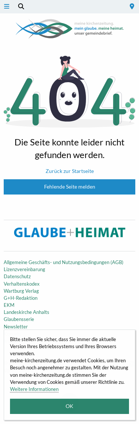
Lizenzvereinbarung (24, 269)
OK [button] (69, 406)
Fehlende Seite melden (69, 186)
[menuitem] (132, 6)
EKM (9, 305)
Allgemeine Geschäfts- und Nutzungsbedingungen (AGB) (63, 262)
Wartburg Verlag (21, 291)
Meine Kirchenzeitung (69, 28)
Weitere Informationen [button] (34, 389)
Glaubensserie (19, 319)
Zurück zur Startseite (70, 171)
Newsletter (16, 327)
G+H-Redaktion (20, 298)
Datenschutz (17, 276)
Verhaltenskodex (22, 284)
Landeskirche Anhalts (26, 312)
